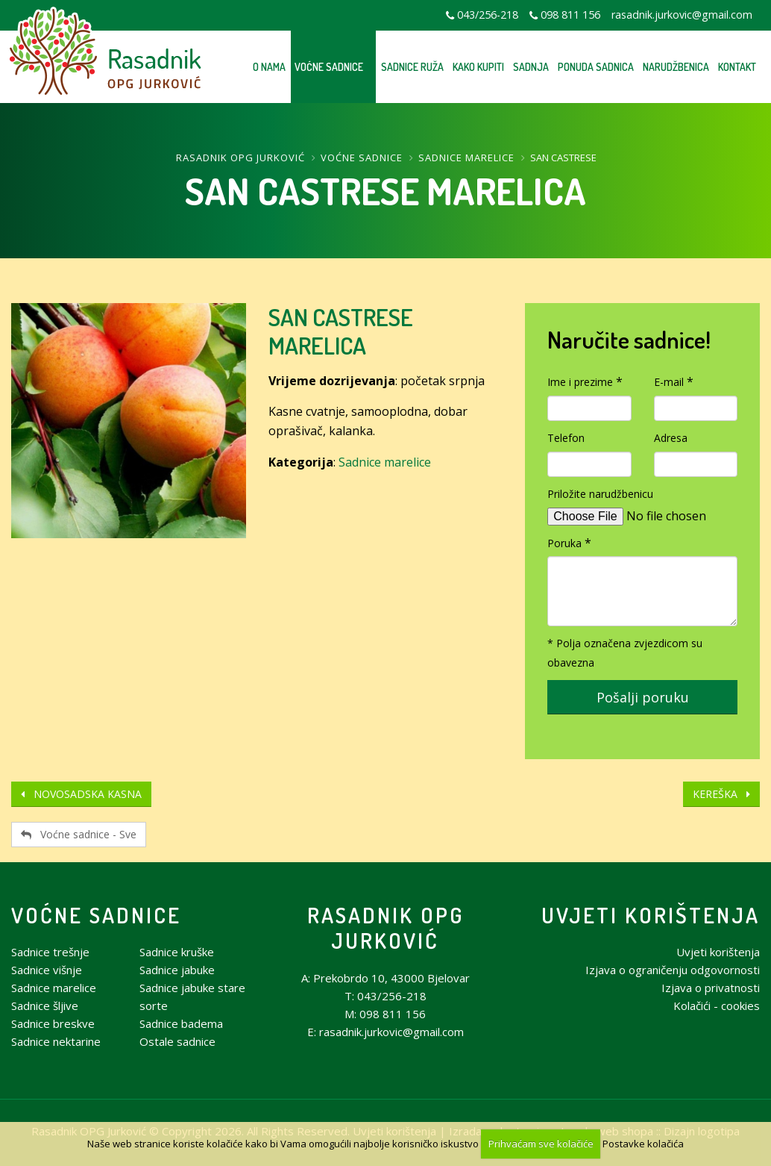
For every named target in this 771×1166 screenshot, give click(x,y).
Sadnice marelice (466, 157)
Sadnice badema (181, 1023)
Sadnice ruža (412, 66)
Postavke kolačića (643, 1143)
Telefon (566, 438)
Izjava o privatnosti (710, 987)
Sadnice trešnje (50, 951)
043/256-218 (487, 14)
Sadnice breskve (53, 1023)
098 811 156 (570, 14)
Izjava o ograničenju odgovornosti (672, 969)
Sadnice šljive (44, 1005)
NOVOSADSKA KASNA (81, 794)
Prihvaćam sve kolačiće (541, 1143)
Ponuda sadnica (596, 66)
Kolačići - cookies (716, 1005)
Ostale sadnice (177, 1041)
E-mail (669, 382)
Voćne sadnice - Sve (78, 834)
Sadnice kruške (176, 951)
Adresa (670, 438)
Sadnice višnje (46, 969)
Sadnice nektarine (56, 1041)
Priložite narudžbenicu (600, 494)
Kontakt (737, 66)
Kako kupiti (478, 66)
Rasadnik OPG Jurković (240, 157)
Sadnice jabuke (177, 969)
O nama (269, 66)
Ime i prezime (580, 382)
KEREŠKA (721, 794)
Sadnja (531, 66)
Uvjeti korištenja (650, 915)
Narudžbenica (676, 66)
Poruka (564, 543)
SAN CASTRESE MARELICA (340, 331)
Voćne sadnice (329, 66)
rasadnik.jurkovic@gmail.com (681, 14)
